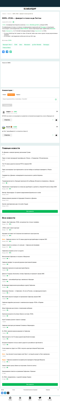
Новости (9, 13)
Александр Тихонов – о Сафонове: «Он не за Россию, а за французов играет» (24, 291)
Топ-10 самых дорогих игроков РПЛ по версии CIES (17, 164)
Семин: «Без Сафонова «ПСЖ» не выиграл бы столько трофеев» (20, 222)
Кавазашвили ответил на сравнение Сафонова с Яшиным (18, 371)
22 (9, 293)
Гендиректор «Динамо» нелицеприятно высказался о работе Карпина (22, 175)
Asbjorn (8, 111)
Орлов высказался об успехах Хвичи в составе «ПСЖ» (18, 314)
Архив (2, 389)
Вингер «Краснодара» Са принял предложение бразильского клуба (21, 192)
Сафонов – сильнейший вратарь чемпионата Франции (18, 279)
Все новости (30, 211)
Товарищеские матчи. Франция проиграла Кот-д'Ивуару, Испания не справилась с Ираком (28, 181)
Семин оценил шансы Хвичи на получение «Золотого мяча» (19, 365)
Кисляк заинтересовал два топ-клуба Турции (15, 204)
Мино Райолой (24, 28)
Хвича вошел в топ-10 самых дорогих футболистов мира (18, 337)
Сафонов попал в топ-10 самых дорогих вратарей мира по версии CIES (24, 239)
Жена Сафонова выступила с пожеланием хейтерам (17, 308)
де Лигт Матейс (36, 44)
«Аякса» (28, 24)
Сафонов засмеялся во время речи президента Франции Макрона (23, 360)
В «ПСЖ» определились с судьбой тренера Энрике (16, 377)
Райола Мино (6, 47)
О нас (13, 389)
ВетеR (8, 127)
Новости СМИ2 (6, 62)
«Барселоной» (38, 31)
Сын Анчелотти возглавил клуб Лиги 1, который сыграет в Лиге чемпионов (26, 354)
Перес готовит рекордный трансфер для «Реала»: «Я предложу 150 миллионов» (25, 158)
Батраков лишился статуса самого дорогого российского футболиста (22, 342)
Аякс (20, 44)
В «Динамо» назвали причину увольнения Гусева (16, 152)
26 (8, 361)
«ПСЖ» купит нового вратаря (10, 228)
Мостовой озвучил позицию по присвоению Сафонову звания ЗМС (21, 296)
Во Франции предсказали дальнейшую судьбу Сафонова (18, 285)
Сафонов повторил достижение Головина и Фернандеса (18, 325)
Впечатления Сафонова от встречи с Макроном (16, 256)
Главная (4, 13)
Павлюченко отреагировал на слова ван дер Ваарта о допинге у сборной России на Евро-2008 (29, 187)
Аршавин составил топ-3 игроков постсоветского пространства (20, 233)
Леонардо (43, 27)
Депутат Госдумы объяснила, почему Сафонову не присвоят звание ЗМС (23, 273)
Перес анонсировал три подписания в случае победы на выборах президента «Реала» (27, 169)
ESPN (9, 40)
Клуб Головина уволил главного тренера (14, 319)
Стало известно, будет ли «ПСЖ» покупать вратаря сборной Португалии (23, 348)
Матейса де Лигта (34, 24)
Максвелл (52, 28)
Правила (48, 389)
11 (9, 275)
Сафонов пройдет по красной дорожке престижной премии (19, 262)
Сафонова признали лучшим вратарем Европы (15, 268)
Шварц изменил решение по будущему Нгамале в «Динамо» (19, 198)
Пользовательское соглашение (30, 389)
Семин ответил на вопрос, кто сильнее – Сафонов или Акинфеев (20, 245)
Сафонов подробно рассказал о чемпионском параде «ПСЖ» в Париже (22, 302)
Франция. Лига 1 (7, 44)
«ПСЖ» (4, 24)
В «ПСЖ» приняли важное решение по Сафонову (16, 331)
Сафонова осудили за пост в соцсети (12, 251)
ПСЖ (15, 44)
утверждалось (9, 31)
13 (9, 258)
